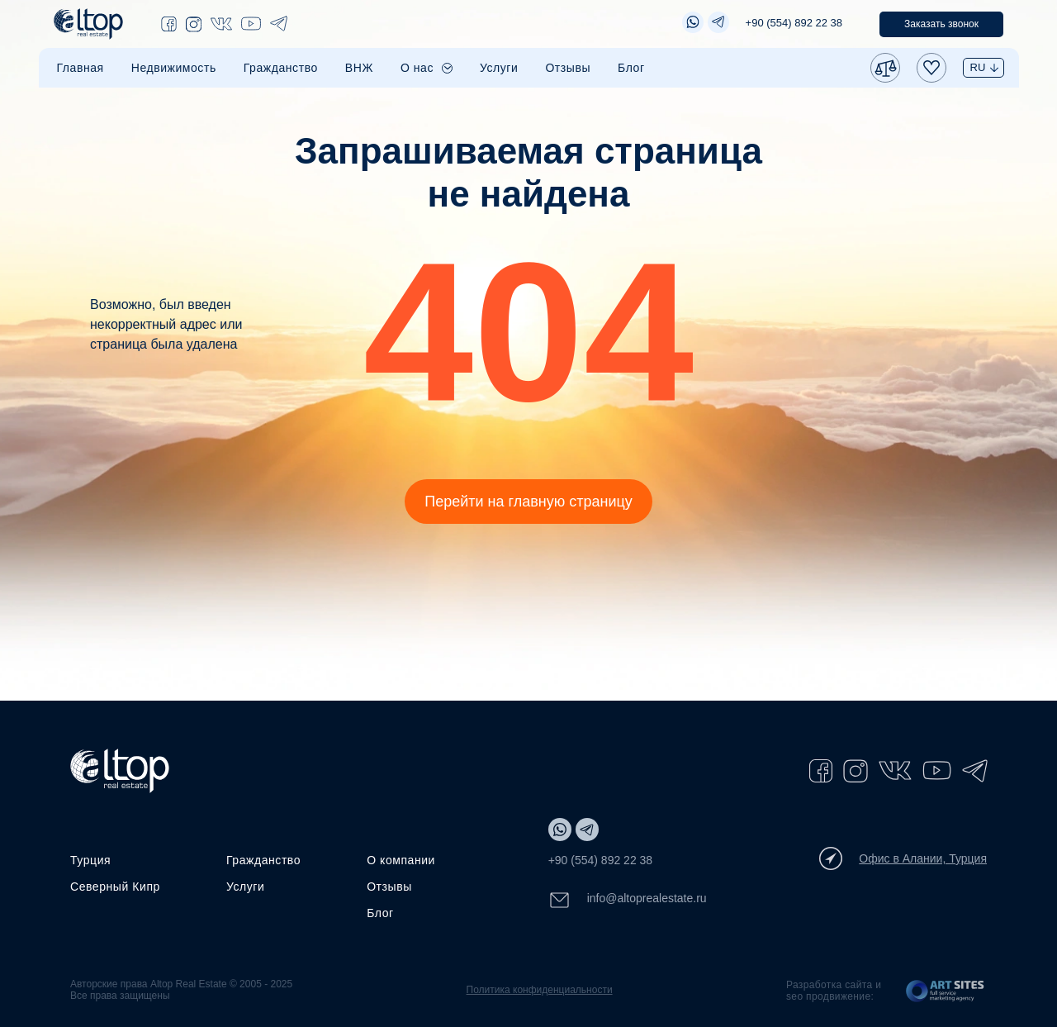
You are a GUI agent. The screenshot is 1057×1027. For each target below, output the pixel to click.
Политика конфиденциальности (540, 990)
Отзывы (567, 67)
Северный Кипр (115, 886)
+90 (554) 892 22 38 (794, 23)
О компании (401, 860)
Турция (90, 860)
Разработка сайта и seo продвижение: (833, 990)
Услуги (499, 67)
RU (978, 67)
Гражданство (281, 67)
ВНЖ (359, 67)
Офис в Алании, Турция (903, 858)
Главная (80, 67)
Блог (631, 67)
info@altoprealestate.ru (627, 900)
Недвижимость (173, 67)
